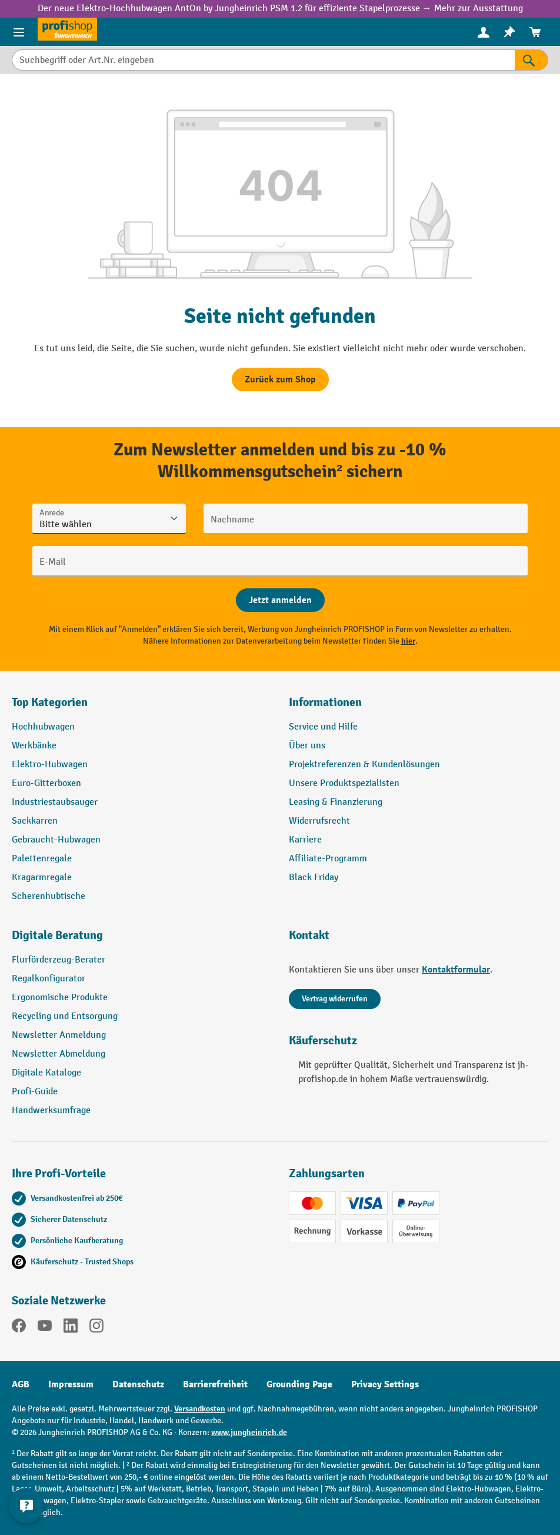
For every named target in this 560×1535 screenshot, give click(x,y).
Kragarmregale (42, 877)
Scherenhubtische (48, 896)
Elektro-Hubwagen (50, 764)
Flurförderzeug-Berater (58, 959)
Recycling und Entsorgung (65, 1016)
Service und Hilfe (323, 726)
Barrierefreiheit (215, 1384)
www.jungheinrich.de (249, 1432)
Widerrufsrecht (319, 821)
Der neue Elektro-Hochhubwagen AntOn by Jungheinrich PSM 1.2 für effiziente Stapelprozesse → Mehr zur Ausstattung (280, 8)
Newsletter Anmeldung (59, 1035)
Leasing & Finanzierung (335, 802)
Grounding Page (299, 1384)
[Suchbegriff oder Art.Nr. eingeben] (263, 60)
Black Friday (313, 877)
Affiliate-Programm (328, 858)
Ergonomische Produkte (60, 997)
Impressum (71, 1384)
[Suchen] (531, 60)
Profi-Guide (35, 1091)
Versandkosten (199, 1409)
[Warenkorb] (535, 32)
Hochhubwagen (43, 726)
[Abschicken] (280, 600)
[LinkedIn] (71, 1327)
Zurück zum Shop (280, 379)
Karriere (305, 839)
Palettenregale (42, 858)
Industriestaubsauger (55, 802)
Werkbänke (34, 745)
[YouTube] (45, 1327)
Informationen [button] (325, 702)
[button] (141, 940)
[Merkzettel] (509, 32)
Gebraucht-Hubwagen (56, 839)
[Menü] (19, 32)
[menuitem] (483, 32)
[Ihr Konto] (483, 32)
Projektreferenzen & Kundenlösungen (364, 764)
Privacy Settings (385, 1384)
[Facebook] (19, 1327)
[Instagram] (96, 1327)
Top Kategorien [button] (50, 702)
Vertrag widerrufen (335, 999)
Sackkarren (35, 821)
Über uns (307, 745)
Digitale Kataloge (46, 1072)
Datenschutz (138, 1384)
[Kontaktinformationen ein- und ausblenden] (26, 1505)
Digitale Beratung (57, 935)
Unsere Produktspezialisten (344, 783)
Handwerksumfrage (51, 1110)
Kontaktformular (456, 969)
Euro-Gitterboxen (46, 783)
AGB (20, 1384)
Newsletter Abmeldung (58, 1054)
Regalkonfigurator (48, 978)
